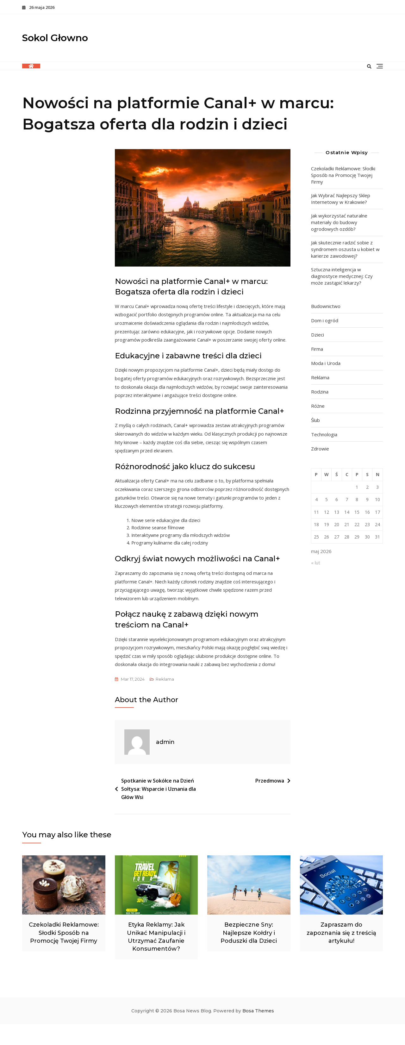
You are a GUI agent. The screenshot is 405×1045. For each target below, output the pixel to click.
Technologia (324, 434)
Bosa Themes (258, 1032)
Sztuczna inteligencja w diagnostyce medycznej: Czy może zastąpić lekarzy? (342, 276)
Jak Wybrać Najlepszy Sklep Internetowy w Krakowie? (340, 198)
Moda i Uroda (325, 363)
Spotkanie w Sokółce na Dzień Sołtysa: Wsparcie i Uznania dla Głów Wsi (158, 809)
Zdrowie (320, 448)
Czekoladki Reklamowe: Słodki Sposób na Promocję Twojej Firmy (343, 175)
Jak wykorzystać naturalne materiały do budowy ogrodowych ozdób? (339, 222)
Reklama (165, 699)
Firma (317, 349)
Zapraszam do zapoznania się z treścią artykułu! (341, 953)
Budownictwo (325, 306)
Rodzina (319, 391)
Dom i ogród (324, 320)
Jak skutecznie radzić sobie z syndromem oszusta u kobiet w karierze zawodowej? (345, 249)
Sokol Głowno (55, 38)
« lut (315, 562)
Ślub (315, 420)
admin (165, 762)
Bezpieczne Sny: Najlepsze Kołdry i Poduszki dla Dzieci (249, 953)
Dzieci (317, 334)
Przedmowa (269, 801)
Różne (318, 406)
